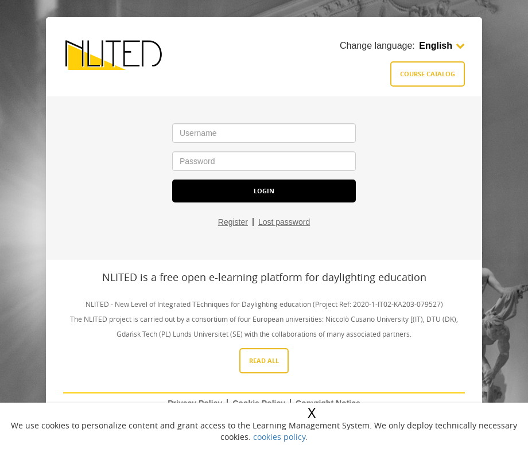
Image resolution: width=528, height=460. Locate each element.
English (442, 45)
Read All (264, 360)
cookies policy (279, 436)
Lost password (284, 222)
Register (233, 222)
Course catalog (427, 73)
